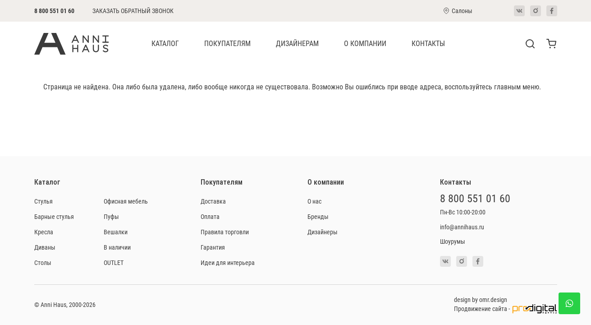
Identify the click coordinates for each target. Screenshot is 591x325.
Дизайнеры (322, 232)
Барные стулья (54, 216)
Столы (42, 262)
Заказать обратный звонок (133, 11)
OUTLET (114, 262)
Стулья (43, 201)
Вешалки (116, 232)
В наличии (117, 247)
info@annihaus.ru (462, 227)
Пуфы (111, 216)
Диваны (44, 247)
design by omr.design (480, 299)
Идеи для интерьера (228, 262)
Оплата (210, 216)
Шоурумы (452, 241)
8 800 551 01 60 (54, 10)
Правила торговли (225, 232)
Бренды (318, 216)
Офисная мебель (126, 201)
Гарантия (213, 247)
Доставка (213, 201)
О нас (314, 201)
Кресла (43, 232)
